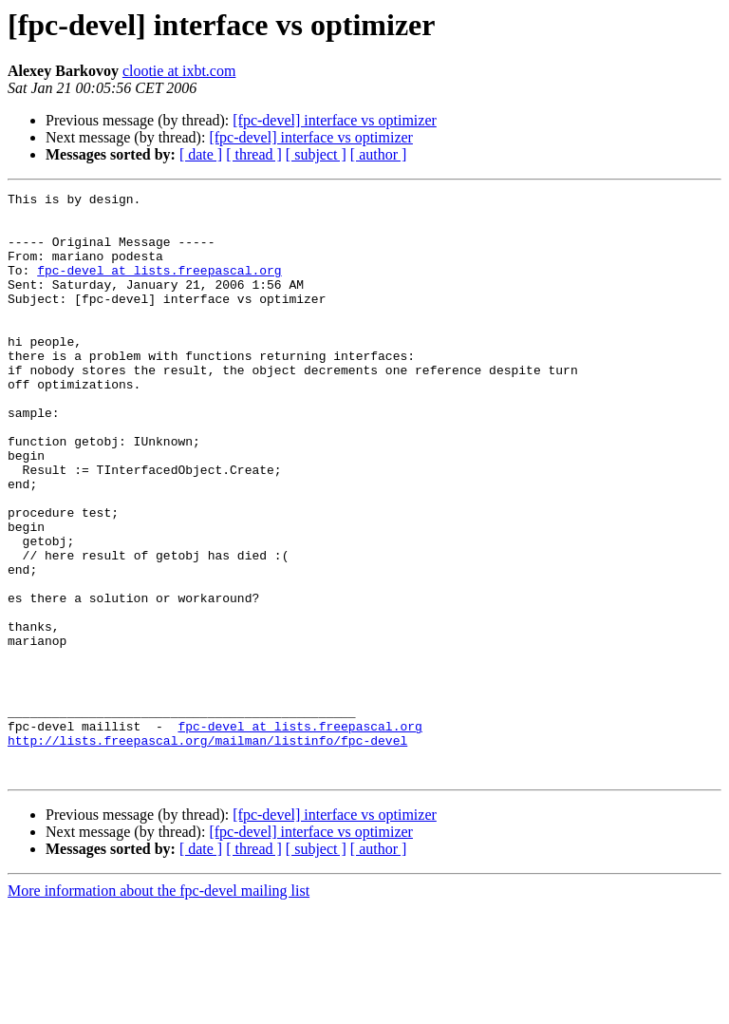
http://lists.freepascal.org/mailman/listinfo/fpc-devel (207, 851)
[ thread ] (254, 154)
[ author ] (378, 154)
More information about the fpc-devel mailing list (158, 1007)
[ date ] (200, 154)
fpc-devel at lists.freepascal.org (159, 286)
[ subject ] (316, 154)
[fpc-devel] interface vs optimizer (335, 120)
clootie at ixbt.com (179, 71)
